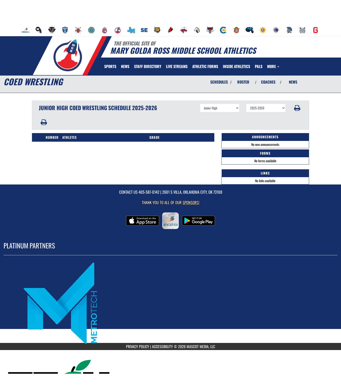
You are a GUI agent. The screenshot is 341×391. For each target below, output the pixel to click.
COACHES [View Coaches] (268, 82)
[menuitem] (25, 30)
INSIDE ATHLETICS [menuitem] (236, 66)
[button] (297, 108)
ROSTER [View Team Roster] (243, 82)
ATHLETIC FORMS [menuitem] (205, 66)
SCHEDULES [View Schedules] (219, 82)
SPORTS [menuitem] (110, 66)
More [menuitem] (273, 66)
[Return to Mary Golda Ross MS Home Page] (67, 55)
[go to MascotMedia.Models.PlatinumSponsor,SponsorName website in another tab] (170, 302)
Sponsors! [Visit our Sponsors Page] (191, 202)
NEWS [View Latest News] (293, 82)
